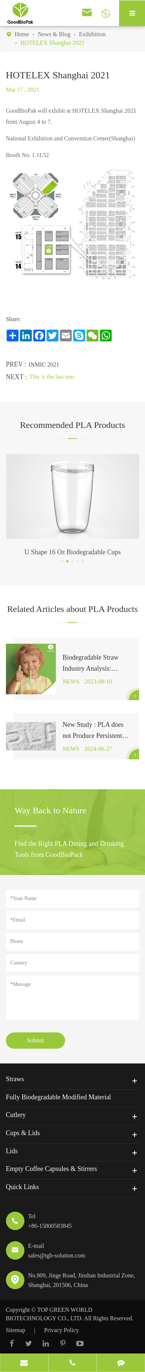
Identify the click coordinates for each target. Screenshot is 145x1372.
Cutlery (16, 1115)
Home (22, 34)
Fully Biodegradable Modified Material (58, 1097)
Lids (12, 1151)
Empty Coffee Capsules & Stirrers (51, 1168)
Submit (35, 1040)
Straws (15, 1079)
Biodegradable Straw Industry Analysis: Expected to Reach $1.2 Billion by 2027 (94, 664)
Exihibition (92, 34)
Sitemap (15, 1330)
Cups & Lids (23, 1133)
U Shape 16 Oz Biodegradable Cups (72, 552)
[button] (62, 561)
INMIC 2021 (43, 364)
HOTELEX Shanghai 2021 (52, 43)
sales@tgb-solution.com (56, 1255)
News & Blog (54, 34)
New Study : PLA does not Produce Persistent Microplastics (93, 731)
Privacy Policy (61, 1330)
